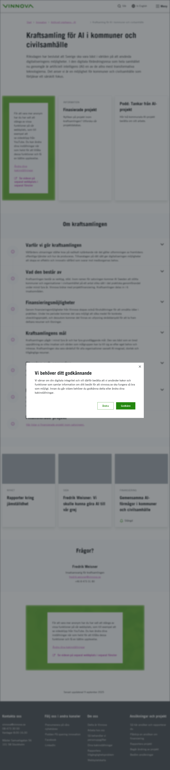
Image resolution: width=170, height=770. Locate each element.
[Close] (139, 366)
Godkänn (126, 405)
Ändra (105, 405)
